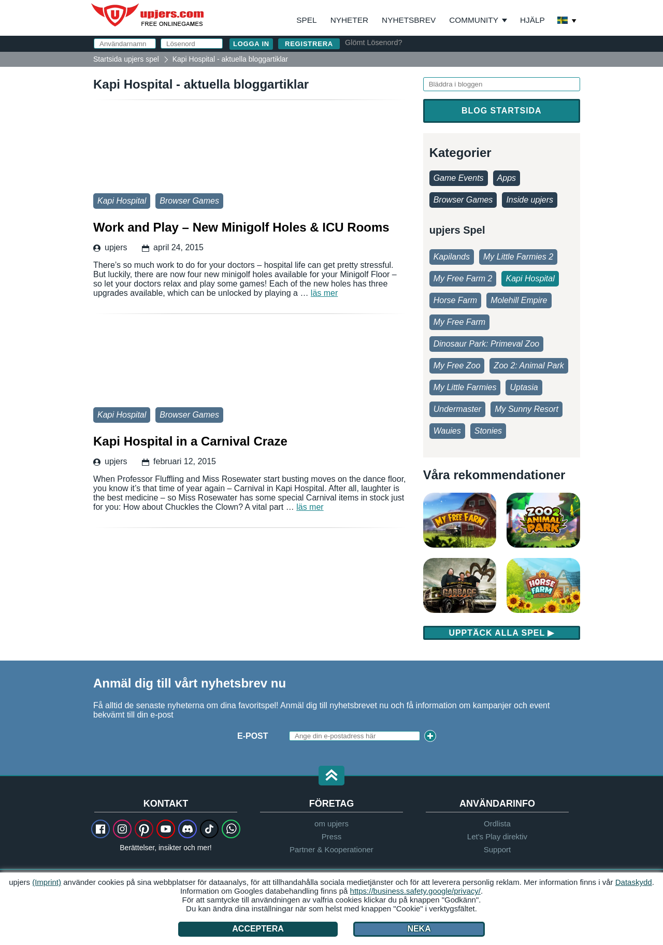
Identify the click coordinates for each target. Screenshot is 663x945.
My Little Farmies (465, 387)
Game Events (459, 178)
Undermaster (457, 409)
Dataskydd (633, 882)
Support (497, 849)
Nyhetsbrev (409, 20)
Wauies (447, 430)
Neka (418, 928)
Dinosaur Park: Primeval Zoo (487, 343)
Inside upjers (529, 199)
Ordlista (497, 823)
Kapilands (452, 256)
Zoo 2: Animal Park (529, 365)
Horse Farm (455, 300)
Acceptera (258, 928)
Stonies (488, 430)
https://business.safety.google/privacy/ (415, 890)
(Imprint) (46, 882)
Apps (506, 178)
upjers (148, 15)
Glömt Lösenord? (373, 42)
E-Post (252, 736)
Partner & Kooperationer (331, 849)
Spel (306, 20)
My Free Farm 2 (463, 278)
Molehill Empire (519, 300)
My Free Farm (459, 322)
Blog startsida (501, 110)
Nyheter (349, 20)
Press (331, 836)
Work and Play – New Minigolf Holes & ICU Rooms (250, 149)
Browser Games (189, 200)
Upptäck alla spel (501, 632)
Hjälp (532, 20)
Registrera (309, 44)
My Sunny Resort (526, 409)
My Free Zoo (457, 365)
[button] (331, 776)
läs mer (324, 293)
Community (473, 20)
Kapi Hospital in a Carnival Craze (250, 363)
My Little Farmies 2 (518, 256)
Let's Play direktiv (497, 836)
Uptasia (524, 387)
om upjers (331, 823)
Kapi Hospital (121, 200)
